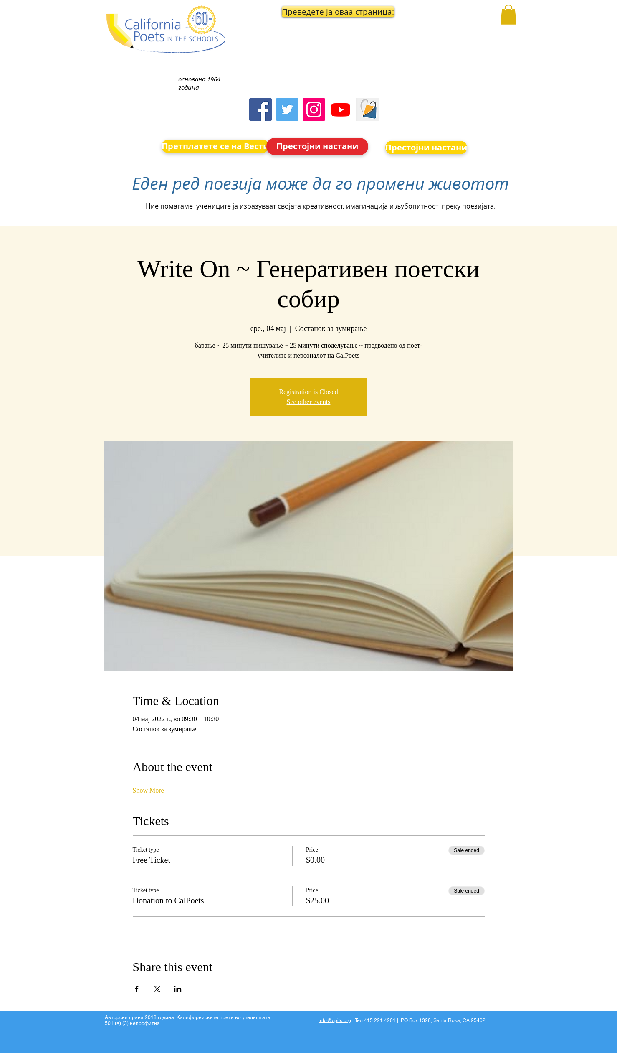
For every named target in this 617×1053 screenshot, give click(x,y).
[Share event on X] (157, 989)
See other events (309, 401)
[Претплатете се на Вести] (215, 146)
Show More (148, 790)
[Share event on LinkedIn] (178, 989)
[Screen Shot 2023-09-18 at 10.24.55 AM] (367, 109)
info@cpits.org (335, 1020)
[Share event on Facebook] (137, 989)
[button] (318, 11)
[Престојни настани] (317, 146)
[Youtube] (340, 109)
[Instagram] (314, 109)
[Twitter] (287, 109)
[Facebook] (260, 109)
